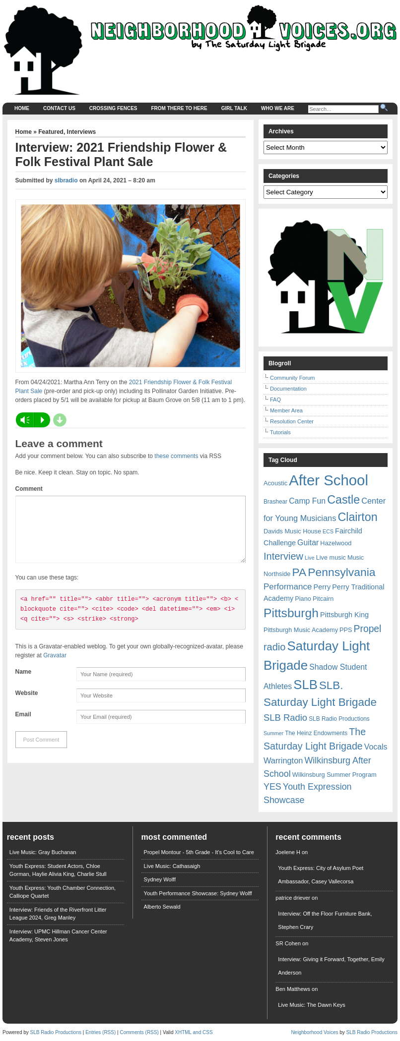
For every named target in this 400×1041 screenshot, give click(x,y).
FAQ (275, 400)
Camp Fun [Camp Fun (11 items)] (307, 501)
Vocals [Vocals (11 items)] (376, 747)
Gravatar (55, 667)
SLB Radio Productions (55, 1032)
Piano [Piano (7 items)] (303, 598)
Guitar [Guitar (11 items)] (308, 542)
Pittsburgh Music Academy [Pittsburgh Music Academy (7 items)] (301, 630)
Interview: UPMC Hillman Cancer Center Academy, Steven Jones (58, 935)
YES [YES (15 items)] (272, 787)
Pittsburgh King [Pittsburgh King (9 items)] (344, 615)
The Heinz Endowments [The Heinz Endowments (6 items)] (316, 733)
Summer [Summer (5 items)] (273, 733)
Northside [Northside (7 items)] (277, 574)
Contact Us (59, 108)
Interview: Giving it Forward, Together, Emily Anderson (331, 966)
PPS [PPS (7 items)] (345, 630)
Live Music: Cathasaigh (172, 866)
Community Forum (292, 378)
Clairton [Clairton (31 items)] (357, 517)
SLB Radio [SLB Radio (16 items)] (285, 717)
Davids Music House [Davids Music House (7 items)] (292, 531)
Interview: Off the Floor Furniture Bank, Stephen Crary (325, 920)
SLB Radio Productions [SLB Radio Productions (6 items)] (339, 718)
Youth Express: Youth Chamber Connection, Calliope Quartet (62, 892)
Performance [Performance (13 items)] (288, 586)
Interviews (81, 131)
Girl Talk (234, 108)
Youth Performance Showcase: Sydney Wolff (198, 893)
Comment (29, 488)
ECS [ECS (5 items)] (328, 531)
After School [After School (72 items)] (328, 480)
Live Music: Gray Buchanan (42, 852)
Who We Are (277, 108)
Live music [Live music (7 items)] (331, 557)
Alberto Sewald (162, 907)
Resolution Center (292, 421)
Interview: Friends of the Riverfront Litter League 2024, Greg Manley (58, 914)
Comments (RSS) (139, 1032)
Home (21, 108)
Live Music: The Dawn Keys (311, 1005)
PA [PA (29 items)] (299, 572)
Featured (51, 131)
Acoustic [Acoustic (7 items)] (275, 483)
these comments (176, 456)
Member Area (286, 410)
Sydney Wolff (160, 879)
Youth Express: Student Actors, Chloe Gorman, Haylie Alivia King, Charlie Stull (58, 870)
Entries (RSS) (100, 1032)
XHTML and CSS (193, 1032)
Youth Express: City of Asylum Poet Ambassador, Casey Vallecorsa (320, 874)
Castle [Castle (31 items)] (343, 499)
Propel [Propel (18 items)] (368, 629)
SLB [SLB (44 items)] (305, 685)
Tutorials (280, 432)
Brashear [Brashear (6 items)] (275, 501)
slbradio (66, 180)
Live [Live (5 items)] (310, 558)
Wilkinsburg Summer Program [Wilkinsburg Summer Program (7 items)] (334, 774)
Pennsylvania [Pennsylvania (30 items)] (341, 572)
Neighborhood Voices (314, 1032)
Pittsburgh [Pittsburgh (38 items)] (291, 613)
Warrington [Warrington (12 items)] (283, 760)
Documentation (288, 389)
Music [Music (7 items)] (355, 557)
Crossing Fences (113, 108)
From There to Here (179, 108)
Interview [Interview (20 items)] (283, 556)
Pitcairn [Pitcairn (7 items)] (323, 598)
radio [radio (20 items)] (274, 646)
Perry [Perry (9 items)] (322, 587)
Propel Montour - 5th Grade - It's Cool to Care (199, 852)
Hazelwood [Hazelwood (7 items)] (335, 543)
